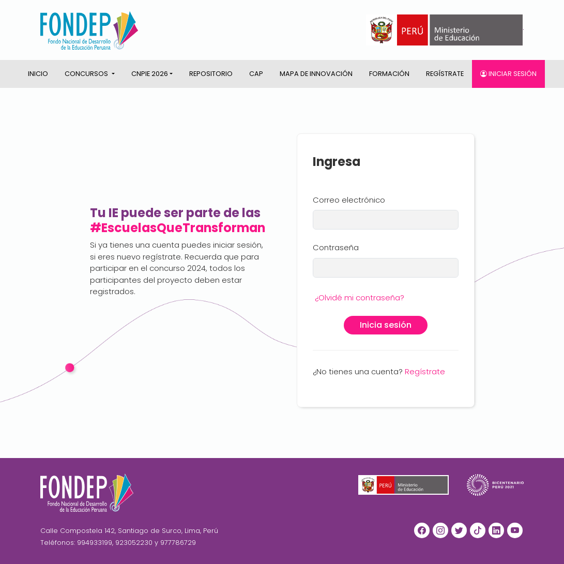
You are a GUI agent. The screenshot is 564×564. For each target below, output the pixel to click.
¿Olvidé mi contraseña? (359, 297)
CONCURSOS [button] (87, 73)
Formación (389, 73)
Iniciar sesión (508, 73)
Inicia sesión (385, 325)
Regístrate (445, 73)
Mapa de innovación (316, 73)
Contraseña (336, 247)
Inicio (38, 73)
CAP (256, 73)
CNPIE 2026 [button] (149, 73)
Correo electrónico (349, 199)
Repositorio (211, 73)
